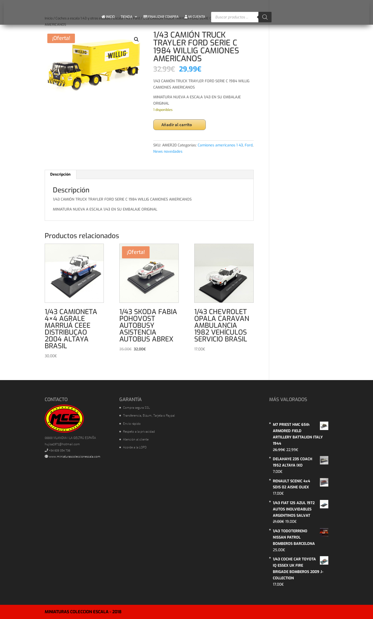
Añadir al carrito (176, 124)
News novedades (167, 151)
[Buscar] (265, 17)
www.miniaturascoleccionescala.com (72, 456)
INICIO (108, 16)
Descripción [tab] (60, 174)
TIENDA (126, 16)
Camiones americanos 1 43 (220, 145)
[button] (136, 39)
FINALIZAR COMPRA (161, 16)
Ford (249, 145)
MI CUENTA (195, 16)
